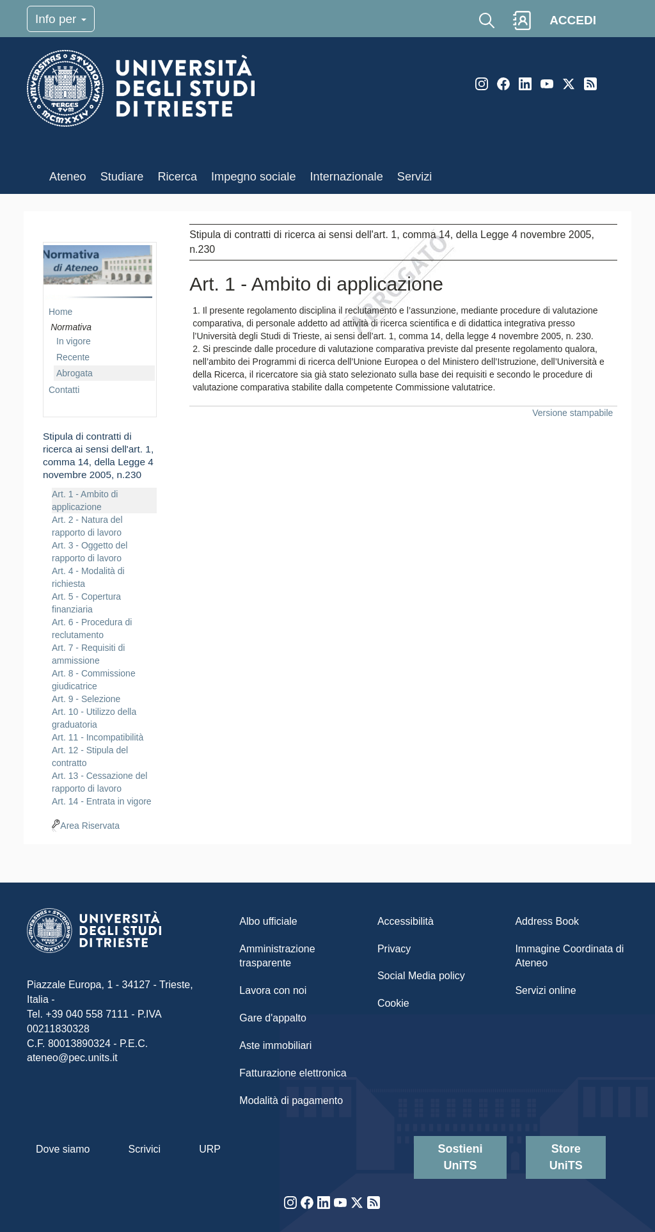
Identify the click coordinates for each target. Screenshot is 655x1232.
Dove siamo (63, 1149)
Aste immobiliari (275, 1045)
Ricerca (177, 176)
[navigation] (100, 527)
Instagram (481, 84)
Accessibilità (405, 921)
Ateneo (67, 176)
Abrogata (74, 373)
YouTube (547, 84)
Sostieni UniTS (460, 1157)
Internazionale (346, 176)
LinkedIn (525, 84)
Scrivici (144, 1149)
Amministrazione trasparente (277, 956)
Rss (590, 84)
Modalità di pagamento (291, 1100)
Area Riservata (90, 825)
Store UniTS (566, 1157)
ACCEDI (572, 20)
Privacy (394, 948)
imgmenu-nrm (97, 272)
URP (210, 1149)
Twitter (568, 84)
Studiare (122, 176)
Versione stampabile (572, 413)
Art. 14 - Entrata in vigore (102, 801)
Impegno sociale (253, 176)
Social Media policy (421, 975)
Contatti (64, 390)
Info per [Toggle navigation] (60, 19)
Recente (73, 357)
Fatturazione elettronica (292, 1073)
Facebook (503, 84)
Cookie (393, 1003)
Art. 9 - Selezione (86, 699)
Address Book (547, 921)
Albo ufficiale (268, 921)
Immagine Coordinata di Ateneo (569, 956)
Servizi (414, 176)
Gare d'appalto (272, 1017)
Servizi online (545, 990)
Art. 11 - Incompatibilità (97, 737)
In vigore (73, 341)
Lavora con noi (272, 990)
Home (60, 312)
